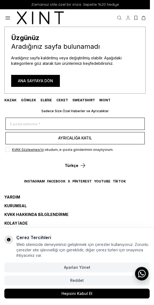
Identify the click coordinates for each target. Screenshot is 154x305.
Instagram (34, 181)
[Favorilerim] (135, 18)
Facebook (56, 181)
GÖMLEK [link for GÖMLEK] (28, 100)
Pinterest (82, 181)
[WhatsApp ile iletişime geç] (142, 273)
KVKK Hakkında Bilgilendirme (36, 214)
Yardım (12, 197)
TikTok (119, 181)
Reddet (77, 280)
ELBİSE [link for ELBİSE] (46, 100)
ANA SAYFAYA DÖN (35, 80)
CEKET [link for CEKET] (62, 100)
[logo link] (43, 18)
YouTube (102, 181)
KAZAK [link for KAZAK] (10, 100)
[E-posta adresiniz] (75, 124)
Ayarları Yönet (77, 267)
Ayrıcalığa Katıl (75, 138)
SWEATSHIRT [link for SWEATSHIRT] (83, 100)
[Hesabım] (128, 18)
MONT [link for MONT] (104, 100)
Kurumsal (15, 205)
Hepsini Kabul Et (77, 293)
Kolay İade (16, 223)
